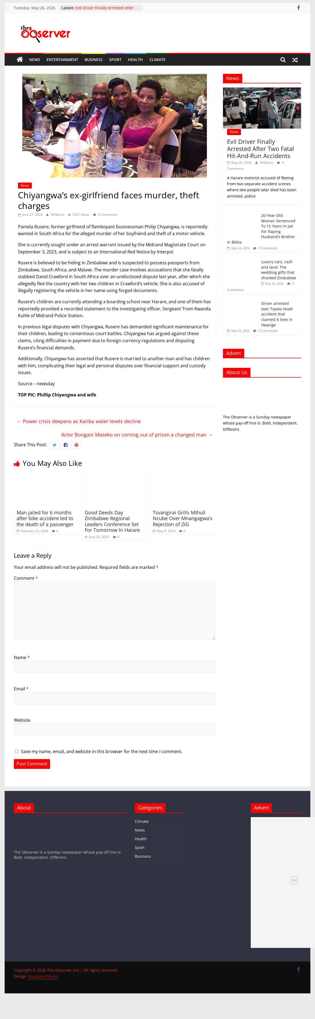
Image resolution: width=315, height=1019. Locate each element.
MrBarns (58, 214)
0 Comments (105, 214)
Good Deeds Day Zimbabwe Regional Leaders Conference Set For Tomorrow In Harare (112, 521)
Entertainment (62, 59)
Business (94, 59)
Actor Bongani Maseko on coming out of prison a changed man (137, 434)
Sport (115, 59)
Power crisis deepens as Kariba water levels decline (79, 421)
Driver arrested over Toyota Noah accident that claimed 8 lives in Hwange (277, 314)
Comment (26, 578)
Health (135, 59)
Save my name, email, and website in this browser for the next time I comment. (101, 751)
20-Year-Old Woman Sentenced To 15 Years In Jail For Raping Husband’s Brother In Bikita (261, 229)
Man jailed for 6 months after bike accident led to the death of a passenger (45, 518)
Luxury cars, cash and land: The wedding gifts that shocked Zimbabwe (278, 269)
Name (22, 657)
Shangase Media (42, 976)
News (34, 59)
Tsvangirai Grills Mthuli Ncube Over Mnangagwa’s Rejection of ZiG (182, 518)
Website (22, 720)
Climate (157, 59)
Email (21, 689)
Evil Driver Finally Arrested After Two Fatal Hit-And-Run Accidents (105, 10)
